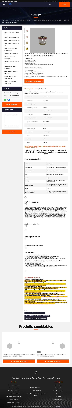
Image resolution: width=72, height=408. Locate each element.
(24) (11, 53)
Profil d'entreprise (58, 385)
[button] (9, 346)
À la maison (5, 20)
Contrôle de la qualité (58, 390)
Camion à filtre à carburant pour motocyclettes (36, 318)
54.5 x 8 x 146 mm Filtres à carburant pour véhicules (37, 315)
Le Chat (64, 4)
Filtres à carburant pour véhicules (23, 20)
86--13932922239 (65, 1)
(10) (11, 37)
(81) (12, 40)
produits (12, 20)
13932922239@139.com (51, 1)
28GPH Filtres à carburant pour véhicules (35, 313)
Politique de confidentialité (58, 399)
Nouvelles (58, 393)
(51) (10, 49)
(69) (11, 33)
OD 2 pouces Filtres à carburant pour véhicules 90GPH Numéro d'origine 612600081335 (51, 355)
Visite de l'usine (58, 388)
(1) (10, 67)
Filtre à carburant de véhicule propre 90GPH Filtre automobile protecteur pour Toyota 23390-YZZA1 (19, 355)
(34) (11, 44)
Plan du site (58, 396)
